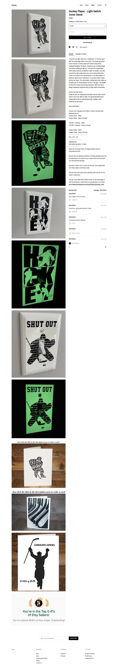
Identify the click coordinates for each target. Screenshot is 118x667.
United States (79, 21)
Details (71, 54)
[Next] (105, 247)
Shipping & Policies (81, 54)
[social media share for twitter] (73, 47)
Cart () (99, 5)
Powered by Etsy (89, 658)
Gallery (93, 5)
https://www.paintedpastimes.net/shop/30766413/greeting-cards (86, 184)
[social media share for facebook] (70, 47)
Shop (81, 5)
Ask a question (83, 47)
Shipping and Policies (41, 658)
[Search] (105, 5)
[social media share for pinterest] (77, 47)
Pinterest (63, 656)
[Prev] (69, 247)
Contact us (39, 663)
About (86, 5)
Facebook (63, 654)
